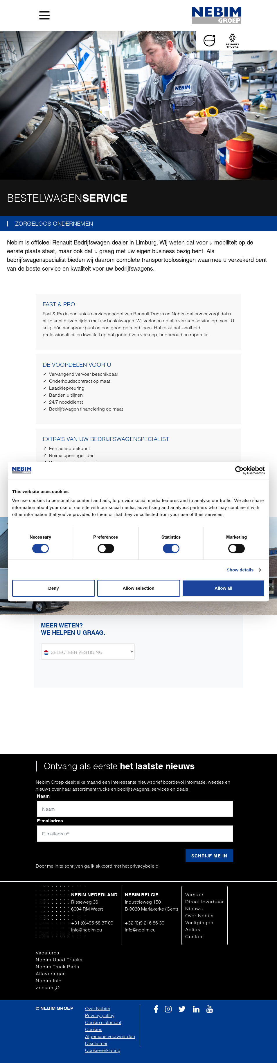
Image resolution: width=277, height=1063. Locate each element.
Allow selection (138, 588)
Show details (240, 569)
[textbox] (88, 652)
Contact (194, 936)
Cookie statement (103, 1022)
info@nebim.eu (86, 930)
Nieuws (194, 908)
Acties (192, 929)
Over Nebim (199, 915)
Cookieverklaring (102, 1050)
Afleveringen (51, 973)
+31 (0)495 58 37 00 (92, 923)
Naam (43, 796)
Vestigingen (199, 922)
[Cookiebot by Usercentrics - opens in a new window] (239, 470)
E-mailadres (50, 820)
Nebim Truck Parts (57, 967)
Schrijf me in (209, 855)
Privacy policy (99, 1015)
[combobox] (88, 651)
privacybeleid (144, 866)
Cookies (93, 1029)
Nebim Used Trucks (59, 960)
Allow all (223, 588)
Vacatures (47, 953)
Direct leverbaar (204, 901)
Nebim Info (49, 980)
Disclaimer (96, 1043)
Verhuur (194, 894)
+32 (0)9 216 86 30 (144, 923)
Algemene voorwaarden (110, 1036)
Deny (53, 588)
